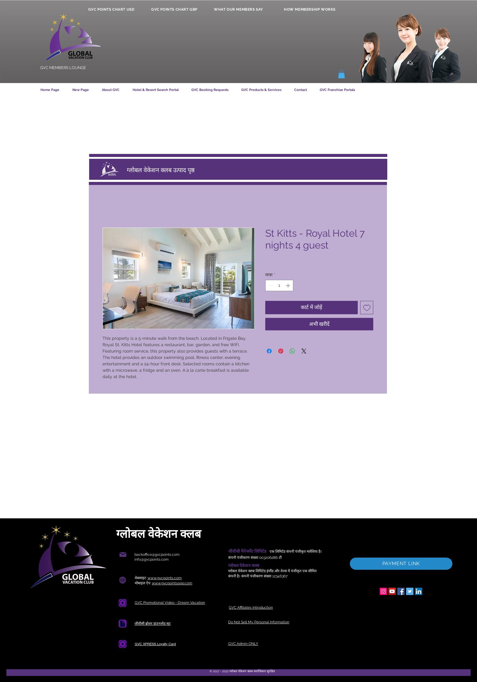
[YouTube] (392, 591)
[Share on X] (304, 351)
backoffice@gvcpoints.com (156, 554)
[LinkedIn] (418, 591)
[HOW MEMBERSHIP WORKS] (309, 9)
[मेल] (123, 554)
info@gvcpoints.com (151, 559)
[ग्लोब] (122, 580)
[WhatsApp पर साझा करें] (292, 351)
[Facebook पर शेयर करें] (269, 351)
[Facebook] (401, 591)
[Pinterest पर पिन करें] (280, 351)
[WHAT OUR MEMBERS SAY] (238, 9)
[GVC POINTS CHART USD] (111, 9)
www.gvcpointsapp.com (172, 583)
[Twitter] (409, 591)
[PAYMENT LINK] (401, 564)
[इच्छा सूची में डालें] (367, 307)
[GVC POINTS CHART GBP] (174, 9)
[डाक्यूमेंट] (123, 624)
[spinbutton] (279, 285)
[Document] (123, 603)
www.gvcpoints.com (165, 578)
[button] (341, 74)
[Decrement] (270, 285)
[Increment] (288, 285)
